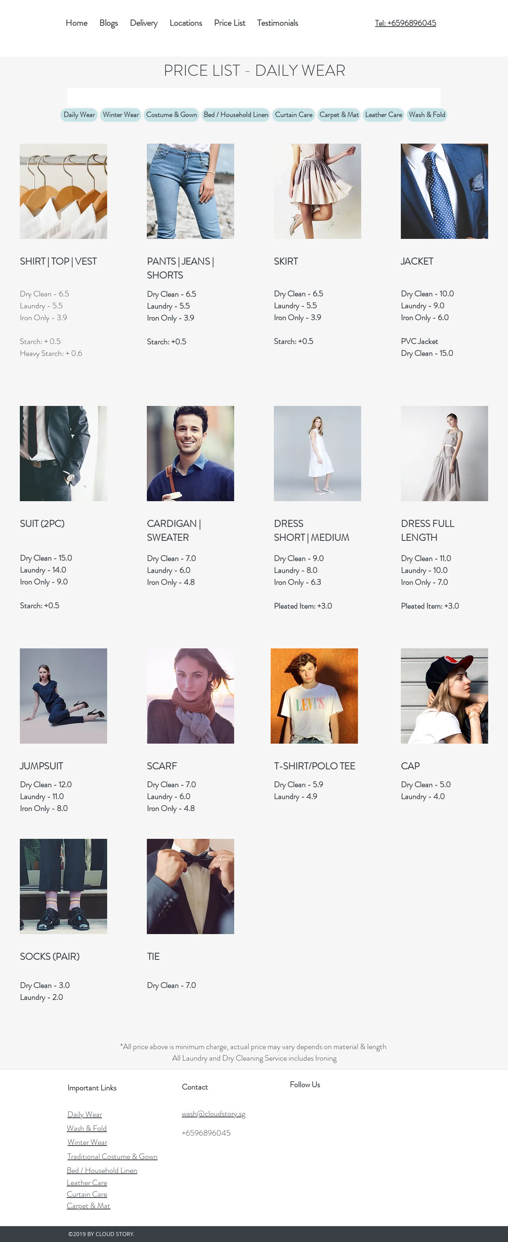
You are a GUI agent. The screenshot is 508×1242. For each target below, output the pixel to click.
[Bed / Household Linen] (235, 115)
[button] (229, 23)
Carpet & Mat (88, 1205)
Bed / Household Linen (102, 1170)
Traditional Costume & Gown (112, 1156)
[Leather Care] (384, 115)
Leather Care (87, 1182)
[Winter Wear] (120, 115)
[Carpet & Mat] (339, 115)
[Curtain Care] (293, 115)
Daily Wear (84, 1114)
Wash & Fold (87, 1128)
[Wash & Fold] (427, 115)
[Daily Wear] (79, 115)
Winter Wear (87, 1142)
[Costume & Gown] (171, 115)
